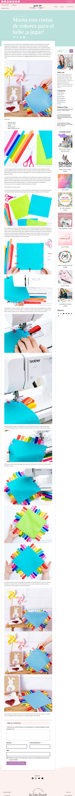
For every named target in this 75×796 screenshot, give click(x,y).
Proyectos (5, 8)
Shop (56, 6)
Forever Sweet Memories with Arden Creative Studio (65, 110)
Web (7, 750)
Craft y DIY (60, 94)
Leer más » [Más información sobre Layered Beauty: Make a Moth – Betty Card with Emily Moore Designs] (59, 127)
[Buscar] (71, 51)
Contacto (70, 6)
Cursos (14, 5)
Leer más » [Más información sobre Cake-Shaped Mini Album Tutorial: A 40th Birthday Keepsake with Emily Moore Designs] (59, 120)
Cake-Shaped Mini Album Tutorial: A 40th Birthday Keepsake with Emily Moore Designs (64, 116)
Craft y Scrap (16, 16)
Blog (62, 6)
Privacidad (7, 792)
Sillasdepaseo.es (8, 184)
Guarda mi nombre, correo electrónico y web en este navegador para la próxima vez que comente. (29, 758)
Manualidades (24, 16)
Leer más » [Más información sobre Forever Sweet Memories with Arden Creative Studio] (59, 112)
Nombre (9, 743)
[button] (14, 37)
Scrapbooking (61, 102)
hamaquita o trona (20, 178)
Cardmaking (60, 93)
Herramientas (61, 98)
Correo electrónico (35, 743)
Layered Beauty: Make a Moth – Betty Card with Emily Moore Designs (65, 124)
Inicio (68, 792)
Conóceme (5, 5)
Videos (59, 104)
